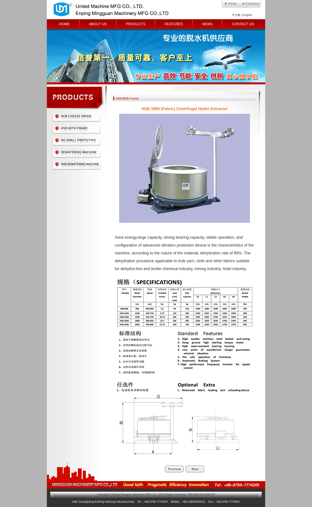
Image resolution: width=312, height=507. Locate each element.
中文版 (236, 15)
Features (173, 24)
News (207, 24)
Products (136, 24)
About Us (98, 24)
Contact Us (243, 24)
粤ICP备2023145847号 (201, 494)
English (247, 15)
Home (64, 24)
